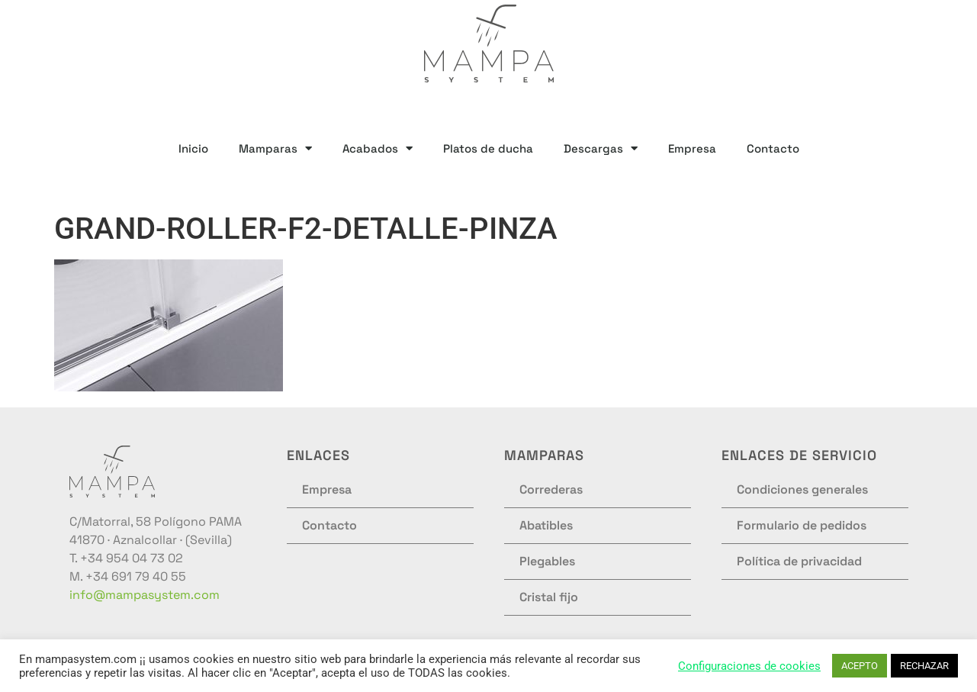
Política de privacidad (799, 561)
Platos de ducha (488, 148)
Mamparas (275, 148)
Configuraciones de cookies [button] (749, 666)
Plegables (547, 561)
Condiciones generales (802, 489)
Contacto (773, 148)
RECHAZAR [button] (924, 665)
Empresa (692, 148)
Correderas (551, 489)
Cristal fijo (548, 597)
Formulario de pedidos (801, 525)
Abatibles (546, 525)
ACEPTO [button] (859, 665)
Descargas (601, 148)
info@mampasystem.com (144, 595)
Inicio (193, 148)
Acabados (377, 148)
